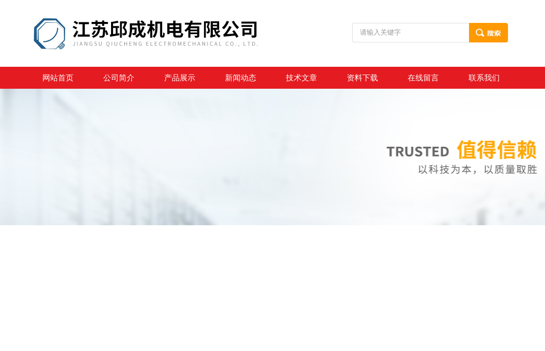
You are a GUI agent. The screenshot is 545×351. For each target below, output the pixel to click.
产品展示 (179, 78)
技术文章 (301, 78)
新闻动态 (240, 78)
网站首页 (58, 78)
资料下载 (362, 78)
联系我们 (484, 78)
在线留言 (423, 78)
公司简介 (118, 78)
